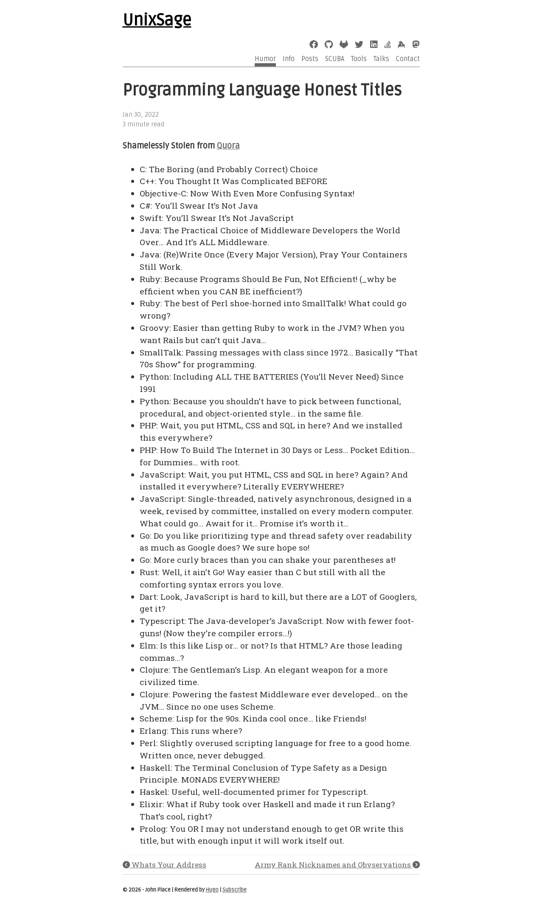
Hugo (212, 889)
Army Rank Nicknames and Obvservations (337, 865)
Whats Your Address (164, 865)
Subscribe (234, 889)
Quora (228, 146)
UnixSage (157, 20)
